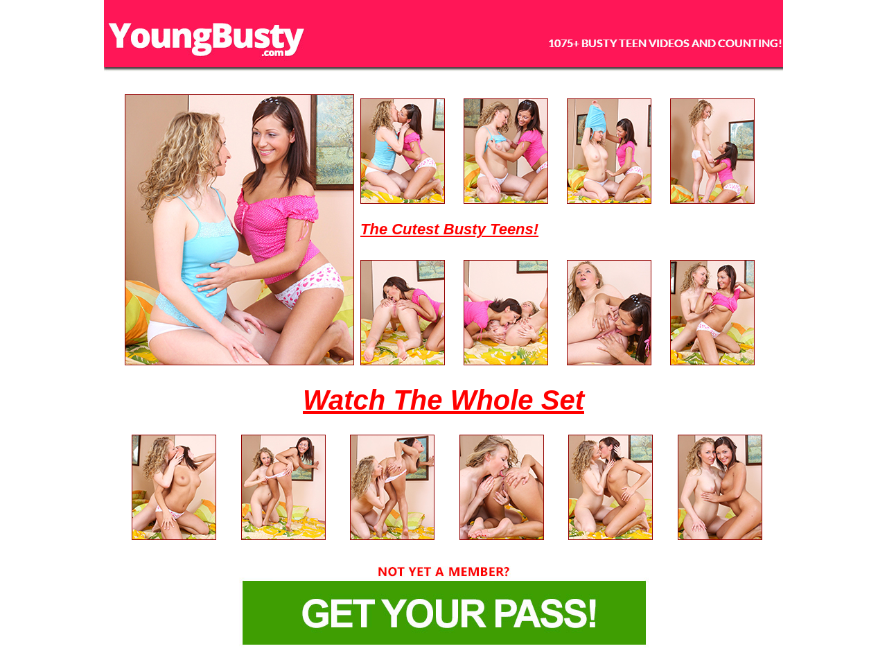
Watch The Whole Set (443, 400)
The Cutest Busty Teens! (449, 229)
